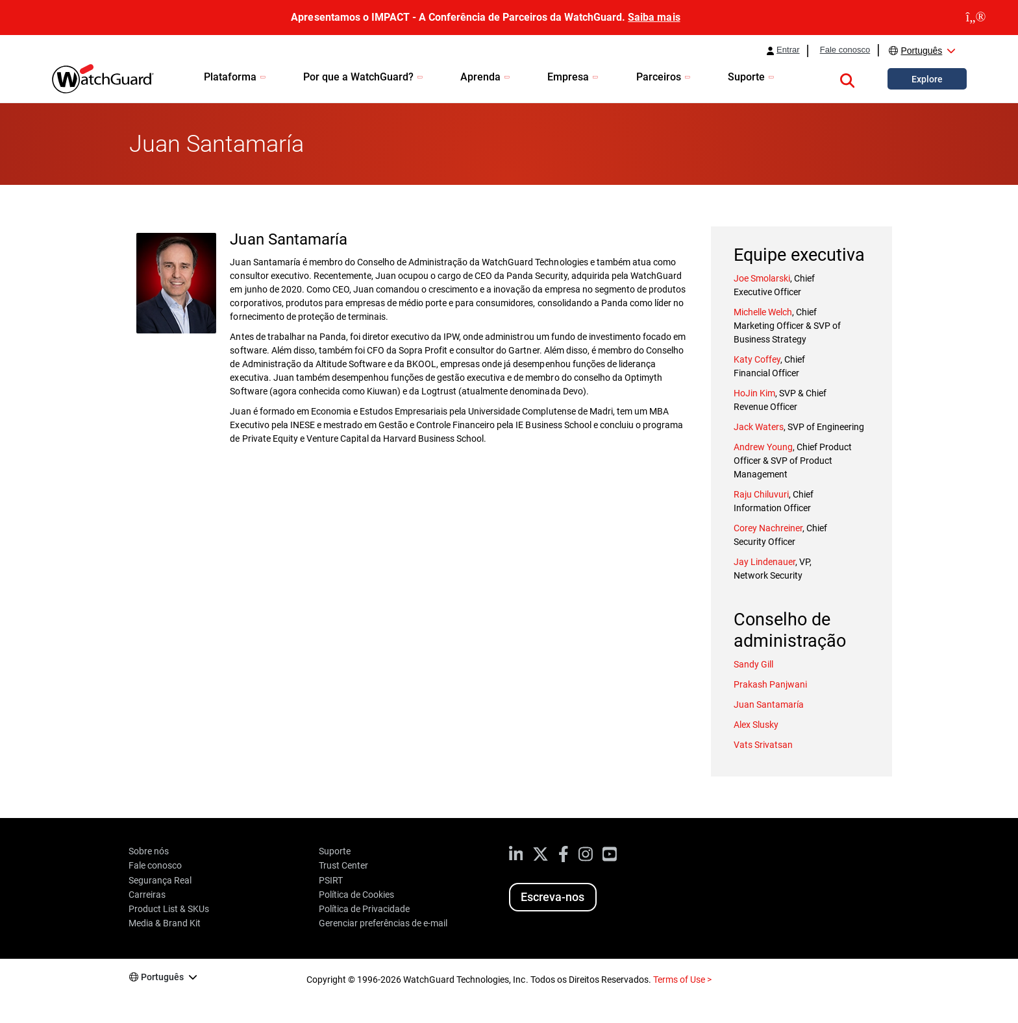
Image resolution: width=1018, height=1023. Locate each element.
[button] (847, 78)
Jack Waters (759, 427)
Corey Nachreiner (768, 528)
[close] (976, 17)
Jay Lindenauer (764, 562)
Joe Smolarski (762, 278)
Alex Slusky (756, 724)
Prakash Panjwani (770, 684)
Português (921, 50)
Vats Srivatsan (763, 745)
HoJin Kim (754, 393)
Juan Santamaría (769, 704)
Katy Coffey (757, 359)
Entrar (788, 50)
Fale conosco (845, 50)
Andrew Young (763, 447)
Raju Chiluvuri (761, 494)
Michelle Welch (763, 312)
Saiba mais (654, 17)
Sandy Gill (753, 664)
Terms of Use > (682, 979)
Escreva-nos (552, 897)
